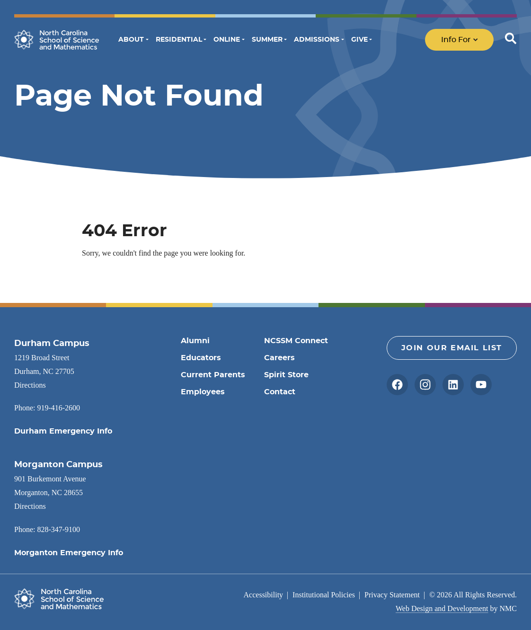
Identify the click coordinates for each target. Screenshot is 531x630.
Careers (279, 358)
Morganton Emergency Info (68, 553)
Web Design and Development (442, 608)
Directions (30, 385)
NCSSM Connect (296, 341)
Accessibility (263, 595)
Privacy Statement (392, 595)
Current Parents (213, 375)
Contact (279, 392)
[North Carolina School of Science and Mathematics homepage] (56, 39)
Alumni (195, 341)
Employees (203, 392)
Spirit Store (286, 375)
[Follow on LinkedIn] (453, 384)
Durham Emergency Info (63, 431)
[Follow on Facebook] (397, 384)
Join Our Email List (451, 348)
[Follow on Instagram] (425, 384)
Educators (201, 358)
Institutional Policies (323, 595)
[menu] (471, 40)
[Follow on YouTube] (481, 384)
